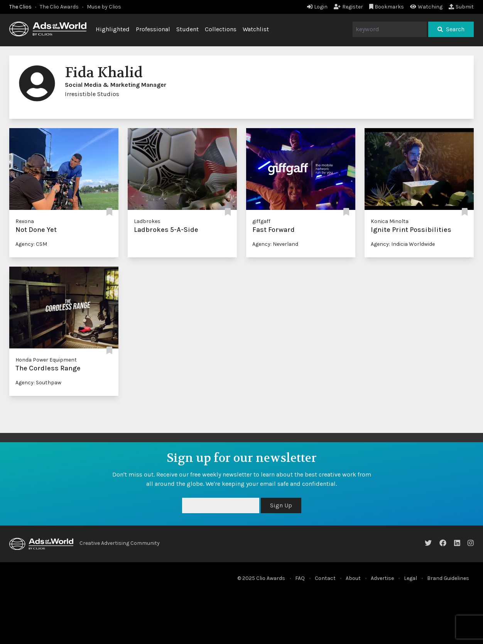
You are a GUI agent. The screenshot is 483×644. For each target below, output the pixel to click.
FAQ (300, 578)
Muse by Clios (104, 6)
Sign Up (281, 505)
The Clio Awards (59, 6)
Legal (410, 578)
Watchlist (256, 29)
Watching (426, 6)
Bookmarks (386, 6)
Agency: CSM (31, 244)
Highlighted (113, 29)
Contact (325, 578)
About (353, 578)
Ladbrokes (147, 221)
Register (348, 6)
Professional (153, 29)
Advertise (382, 578)
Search (450, 29)
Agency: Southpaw (38, 382)
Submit (461, 6)
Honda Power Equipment (46, 360)
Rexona (24, 221)
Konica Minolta (390, 221)
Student (187, 29)
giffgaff (261, 221)
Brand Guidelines (448, 578)
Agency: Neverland (275, 244)
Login (317, 6)
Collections (220, 29)
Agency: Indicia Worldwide (403, 244)
